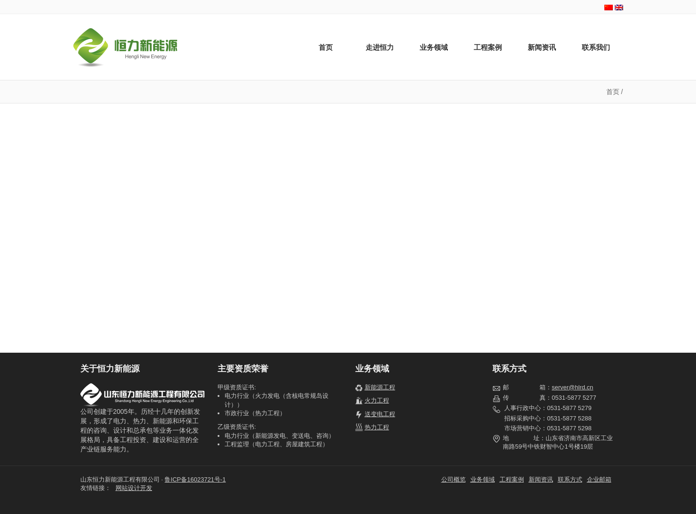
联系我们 (596, 47)
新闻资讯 (542, 47)
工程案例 (488, 47)
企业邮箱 (599, 479)
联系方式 (570, 479)
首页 (326, 47)
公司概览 (453, 479)
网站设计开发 (134, 487)
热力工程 (377, 427)
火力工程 (377, 400)
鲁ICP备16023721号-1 (195, 479)
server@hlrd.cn (572, 387)
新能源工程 (380, 387)
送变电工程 (380, 414)
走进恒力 (380, 47)
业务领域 (434, 47)
